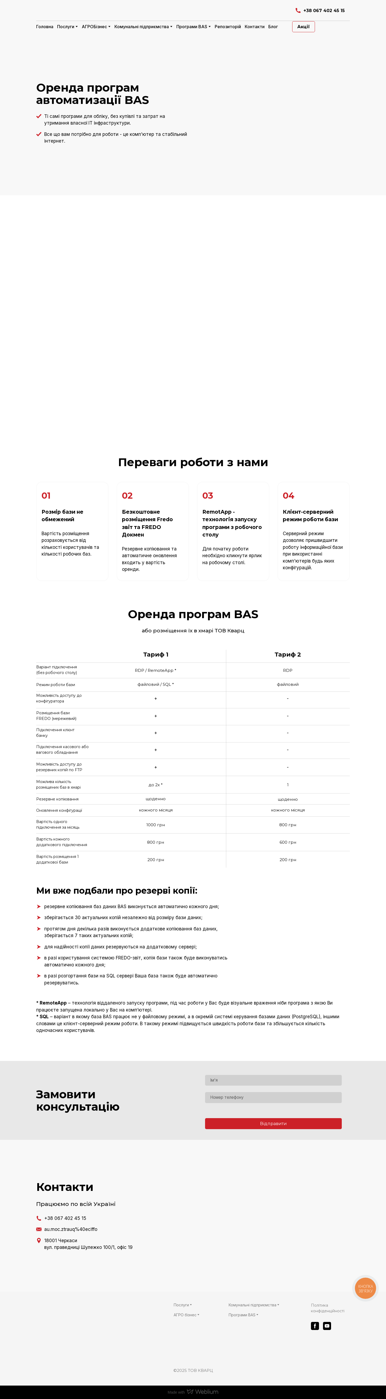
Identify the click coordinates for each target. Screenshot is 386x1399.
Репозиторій (228, 26)
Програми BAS (191, 26)
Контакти (255, 26)
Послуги (65, 26)
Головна (44, 26)
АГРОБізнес (94, 26)
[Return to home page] (99, 10)
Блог (273, 26)
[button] (320, 10)
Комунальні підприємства (141, 26)
